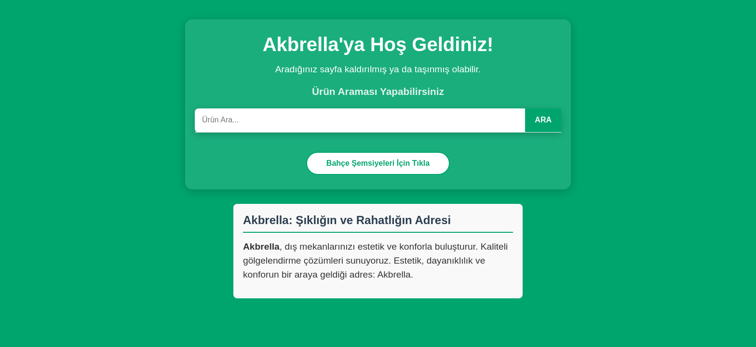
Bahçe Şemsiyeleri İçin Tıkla (378, 163)
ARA (543, 120)
